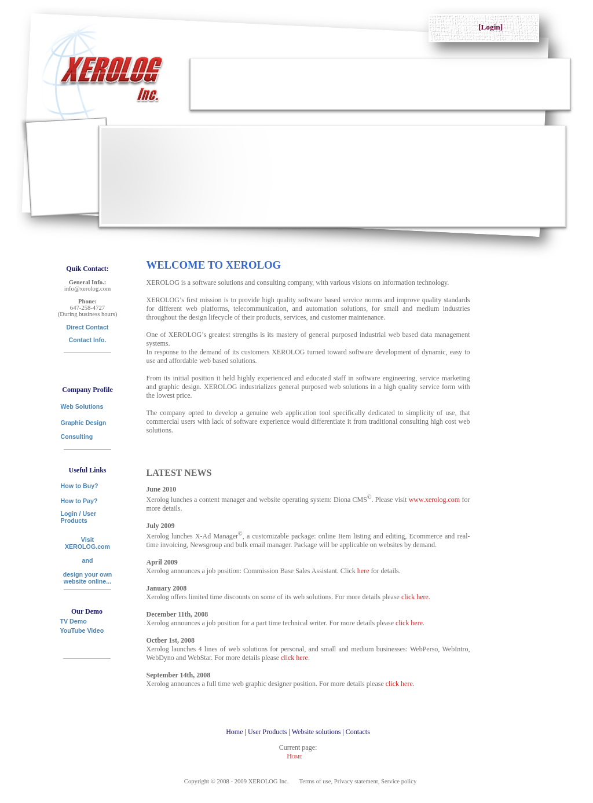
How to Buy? (79, 485)
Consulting (77, 436)
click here (415, 597)
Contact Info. (87, 339)
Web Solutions (82, 406)
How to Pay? (79, 500)
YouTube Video (82, 630)
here (363, 571)
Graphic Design (84, 422)
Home (294, 756)
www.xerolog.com (434, 500)
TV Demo (73, 619)
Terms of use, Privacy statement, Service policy (358, 781)
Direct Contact (88, 327)
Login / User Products (79, 517)
